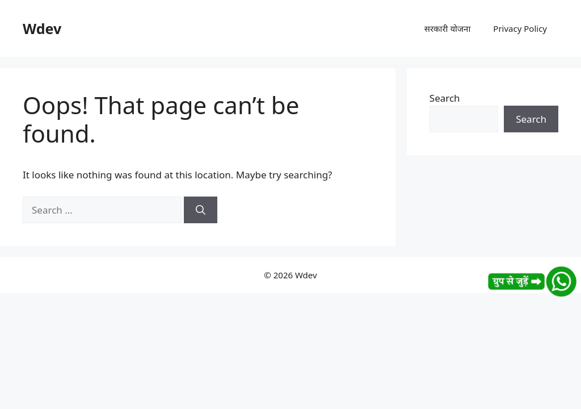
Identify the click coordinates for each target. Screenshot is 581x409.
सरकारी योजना (447, 28)
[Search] (200, 210)
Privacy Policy (520, 28)
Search (445, 98)
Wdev (42, 28)
